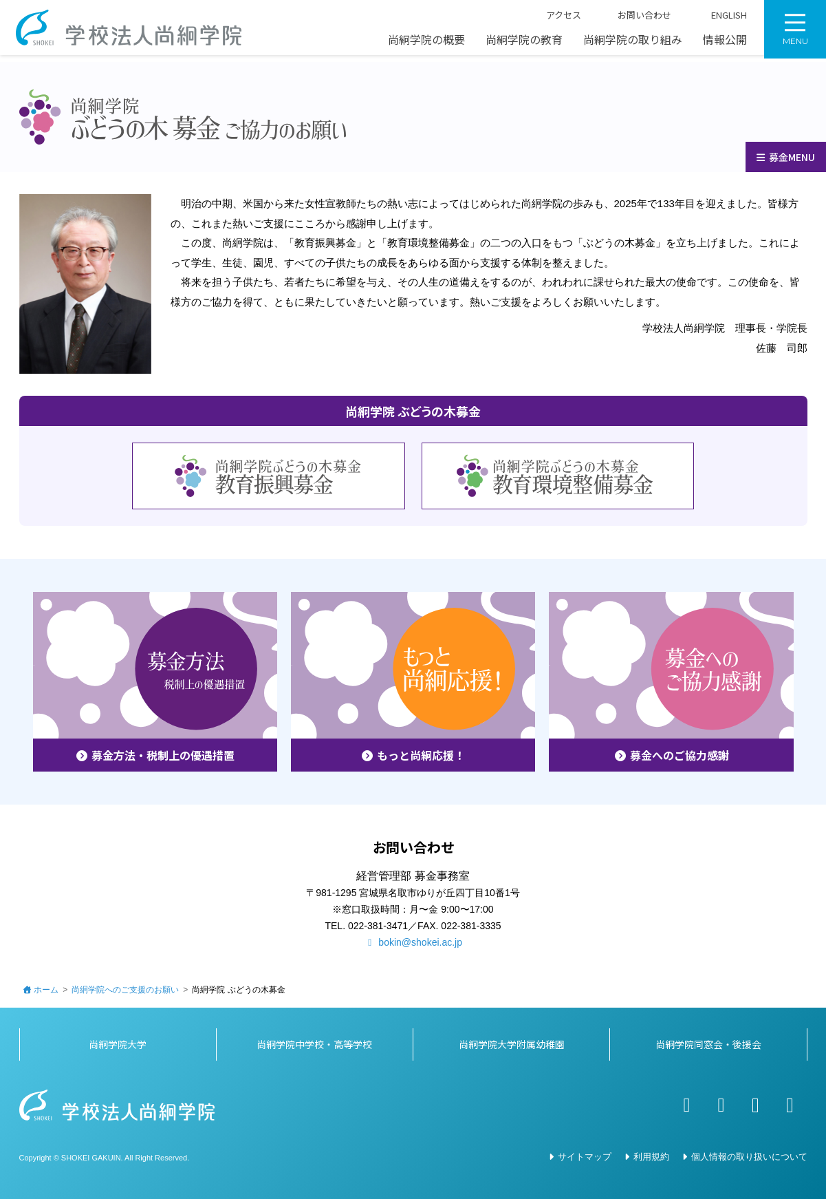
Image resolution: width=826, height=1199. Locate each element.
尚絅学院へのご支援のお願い (125, 990)
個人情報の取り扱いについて (749, 1157)
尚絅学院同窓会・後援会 (708, 1044)
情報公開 (725, 43)
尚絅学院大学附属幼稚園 (512, 1044)
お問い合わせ (636, 19)
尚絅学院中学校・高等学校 (314, 1044)
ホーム (46, 990)
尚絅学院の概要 (426, 43)
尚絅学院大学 (117, 1044)
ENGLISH (719, 19)
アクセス (555, 19)
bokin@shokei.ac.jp (413, 942)
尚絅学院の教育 (524, 43)
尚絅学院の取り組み (632, 43)
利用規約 (651, 1157)
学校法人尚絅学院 (134, 31)
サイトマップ (584, 1157)
